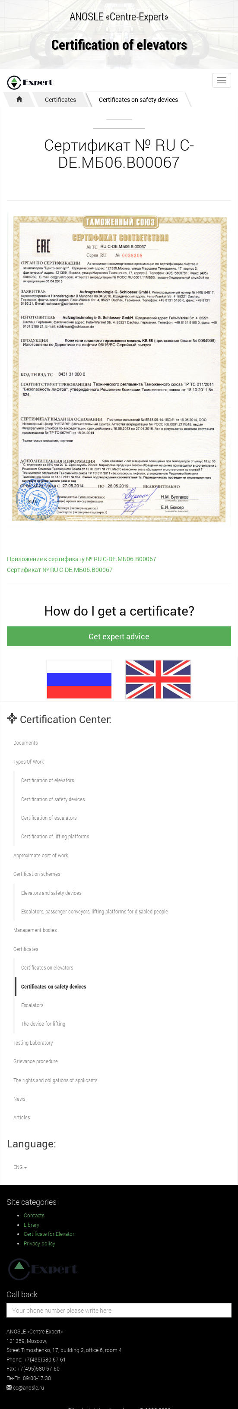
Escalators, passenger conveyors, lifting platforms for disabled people (94, 911)
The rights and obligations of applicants (55, 1080)
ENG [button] (20, 1167)
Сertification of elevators (47, 780)
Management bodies (35, 930)
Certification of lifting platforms (55, 836)
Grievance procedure (35, 1061)
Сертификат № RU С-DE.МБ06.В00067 (60, 569)
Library (31, 1224)
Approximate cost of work (40, 855)
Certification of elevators (119, 45)
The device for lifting (43, 1023)
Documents (25, 742)
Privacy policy (39, 1243)
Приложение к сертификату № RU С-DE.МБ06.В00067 (81, 559)
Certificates (60, 99)
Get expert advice (119, 636)
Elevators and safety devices (51, 893)
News (19, 1099)
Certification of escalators (48, 817)
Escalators (32, 1005)
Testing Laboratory (33, 1042)
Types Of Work (28, 761)
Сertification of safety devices (53, 799)
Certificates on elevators (47, 967)
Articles (21, 1117)
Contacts (34, 1215)
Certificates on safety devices (138, 99)
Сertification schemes (36, 874)
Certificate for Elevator (49, 1233)
